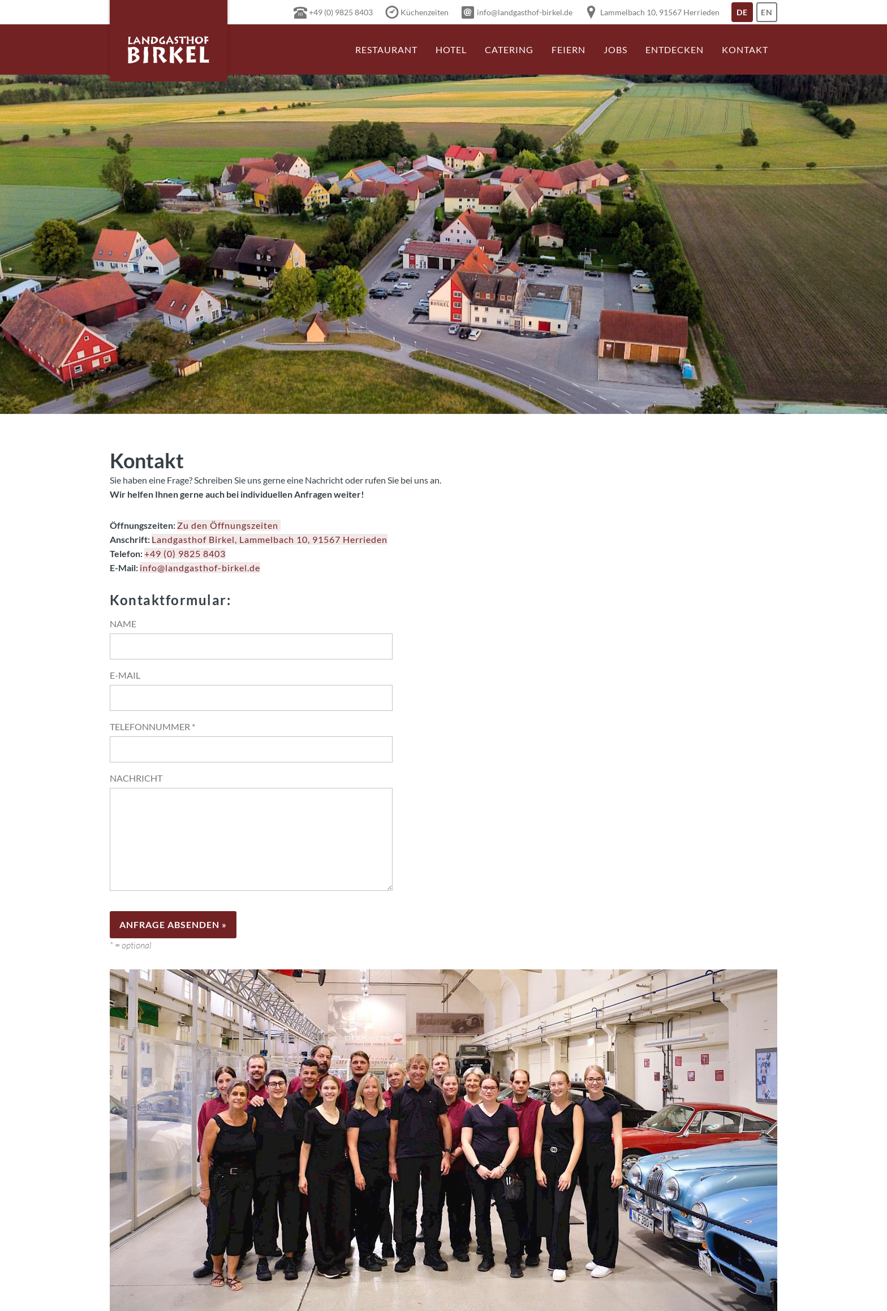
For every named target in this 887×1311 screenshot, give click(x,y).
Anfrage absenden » (173, 924)
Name (123, 623)
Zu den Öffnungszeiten (229, 525)
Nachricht (136, 778)
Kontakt (745, 49)
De (745, 14)
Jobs (615, 49)
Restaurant (386, 49)
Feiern (568, 49)
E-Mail (125, 675)
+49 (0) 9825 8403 (185, 553)
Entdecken (674, 49)
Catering (509, 49)
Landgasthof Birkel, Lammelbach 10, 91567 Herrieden (269, 539)
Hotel (451, 49)
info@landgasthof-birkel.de (200, 567)
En (769, 14)
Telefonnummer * (152, 726)
